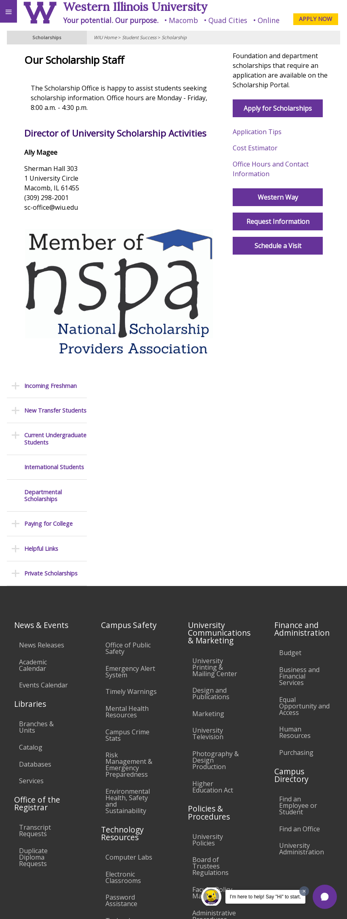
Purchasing (296, 529)
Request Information (291, 231)
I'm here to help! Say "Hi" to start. (265, 896)
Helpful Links (41, 222)
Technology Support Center (129, 701)
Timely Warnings (131, 468)
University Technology (123, 724)
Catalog (30, 524)
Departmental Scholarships (43, 169)
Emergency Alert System (130, 449)
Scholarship (174, 37)
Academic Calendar (33, 442)
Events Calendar (43, 462)
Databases (35, 541)
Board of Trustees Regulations (210, 643)
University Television (207, 511)
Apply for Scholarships (291, 118)
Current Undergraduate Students (55, 113)
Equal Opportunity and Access (304, 483)
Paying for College (48, 197)
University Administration (301, 626)
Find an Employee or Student (298, 583)
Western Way (291, 206)
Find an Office (299, 606)
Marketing (208, 491)
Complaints (209, 766)
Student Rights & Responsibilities (217, 746)
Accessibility (23, 845)
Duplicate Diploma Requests (33, 634)
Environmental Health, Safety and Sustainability (127, 578)
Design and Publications (210, 470)
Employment (70, 845)
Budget (290, 430)
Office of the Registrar (37, 580)
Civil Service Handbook (209, 723)
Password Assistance (121, 677)
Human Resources (295, 509)
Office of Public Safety (128, 425)
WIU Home (105, 37)
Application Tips (280, 141)
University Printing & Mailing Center (214, 444)
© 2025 (175, 904)
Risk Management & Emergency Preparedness (128, 542)
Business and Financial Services (299, 453)
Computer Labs (128, 634)
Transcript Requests (35, 607)
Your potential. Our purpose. (110, 20)
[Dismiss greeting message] (304, 891)
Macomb (183, 20)
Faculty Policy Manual (212, 670)
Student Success (139, 37)
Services (31, 558)
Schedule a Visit (291, 255)
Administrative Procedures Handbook (214, 697)
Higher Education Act (212, 564)
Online (269, 20)
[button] (325, 897)
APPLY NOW (315, 19)
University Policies (207, 617)
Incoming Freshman (50, 59)
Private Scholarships (51, 247)
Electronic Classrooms (123, 654)
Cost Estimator (278, 157)
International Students (54, 141)
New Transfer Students (55, 84)
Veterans (165, 845)
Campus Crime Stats (127, 512)
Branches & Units (36, 504)
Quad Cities (227, 20)
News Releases (41, 422)
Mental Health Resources (127, 489)
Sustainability (120, 845)
